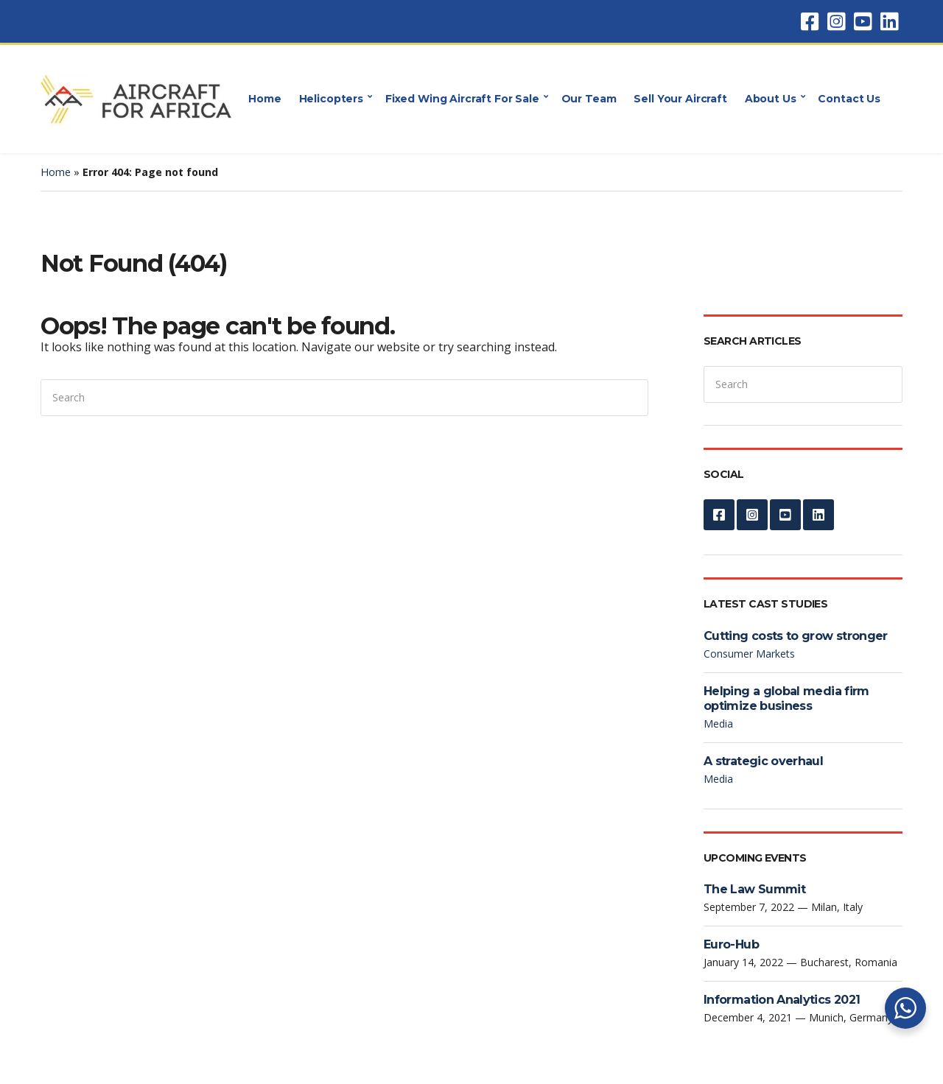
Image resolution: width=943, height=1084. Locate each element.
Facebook (809, 21)
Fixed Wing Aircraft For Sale (462, 98)
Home (264, 98)
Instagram (836, 21)
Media (718, 724)
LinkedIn (889, 21)
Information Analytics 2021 (782, 1000)
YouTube (862, 21)
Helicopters (331, 98)
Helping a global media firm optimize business (786, 698)
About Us (770, 98)
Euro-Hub (731, 944)
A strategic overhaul (763, 761)
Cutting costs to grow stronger (796, 636)
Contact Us (849, 98)
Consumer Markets (749, 654)
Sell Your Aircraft (680, 98)
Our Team (589, 98)
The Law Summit (754, 889)
